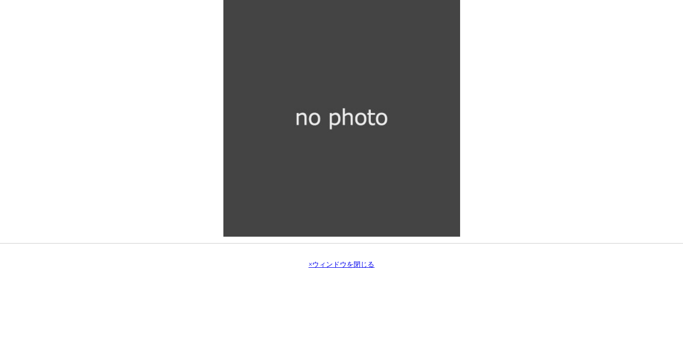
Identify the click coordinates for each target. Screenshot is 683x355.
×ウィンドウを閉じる (342, 264)
